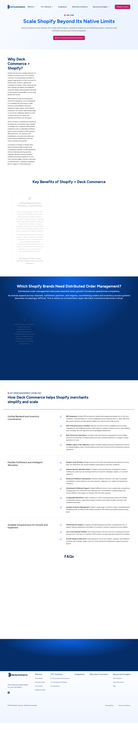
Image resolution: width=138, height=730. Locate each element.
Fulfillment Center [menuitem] (40, 685)
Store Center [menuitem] (39, 681)
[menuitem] (31, 7)
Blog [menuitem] (114, 681)
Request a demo (122, 7)
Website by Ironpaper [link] (30, 701)
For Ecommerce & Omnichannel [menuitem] (60, 674)
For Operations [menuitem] (55, 681)
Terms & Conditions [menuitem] (124, 701)
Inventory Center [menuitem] (40, 677)
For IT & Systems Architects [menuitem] (59, 677)
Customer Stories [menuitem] (118, 677)
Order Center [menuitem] (39, 674)
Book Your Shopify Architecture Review (69, 38)
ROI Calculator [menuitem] (117, 674)
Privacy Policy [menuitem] (109, 701)
